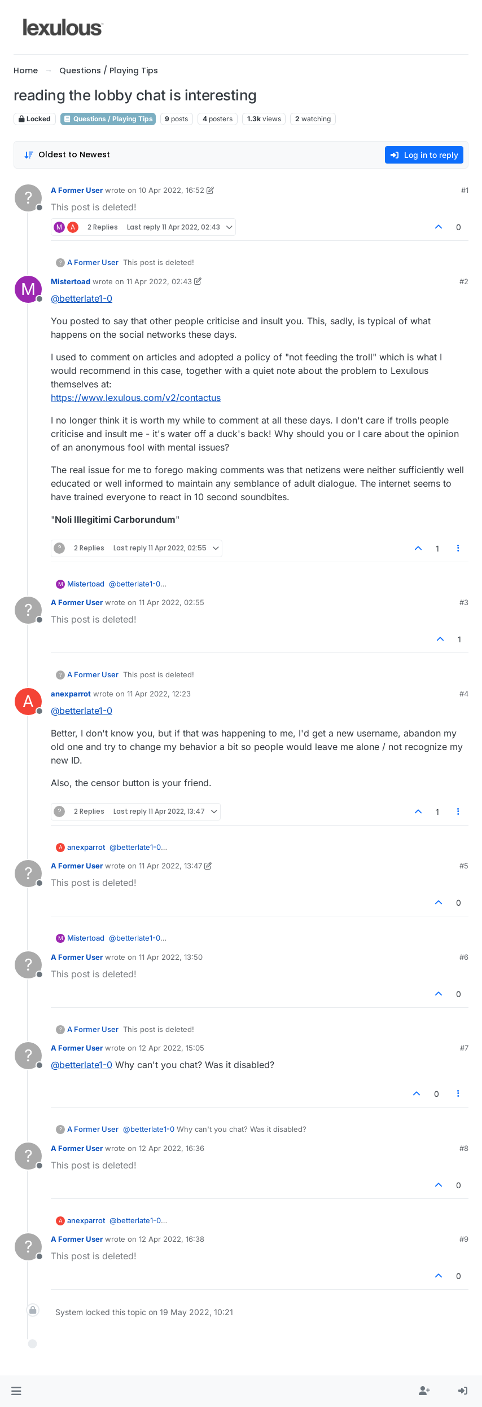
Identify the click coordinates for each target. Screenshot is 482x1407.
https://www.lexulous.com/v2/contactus (136, 397)
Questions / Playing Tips (108, 118)
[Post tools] (459, 548)
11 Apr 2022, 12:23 (159, 693)
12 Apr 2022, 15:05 (171, 1047)
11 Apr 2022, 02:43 (159, 281)
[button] (16, 1391)
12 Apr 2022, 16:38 (171, 1238)
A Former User (77, 190)
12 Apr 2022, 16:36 (171, 1148)
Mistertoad (70, 281)
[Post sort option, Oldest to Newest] (67, 155)
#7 (464, 1047)
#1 (464, 190)
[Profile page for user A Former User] (28, 197)
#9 (463, 1238)
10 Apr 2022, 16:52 (171, 190)
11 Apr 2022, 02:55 (171, 602)
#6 (463, 956)
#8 (463, 1148)
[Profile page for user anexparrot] (28, 701)
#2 (463, 281)
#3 (463, 602)
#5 (463, 865)
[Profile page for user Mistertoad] (28, 289)
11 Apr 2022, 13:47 (170, 865)
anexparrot (71, 693)
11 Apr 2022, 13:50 (171, 956)
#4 (463, 693)
